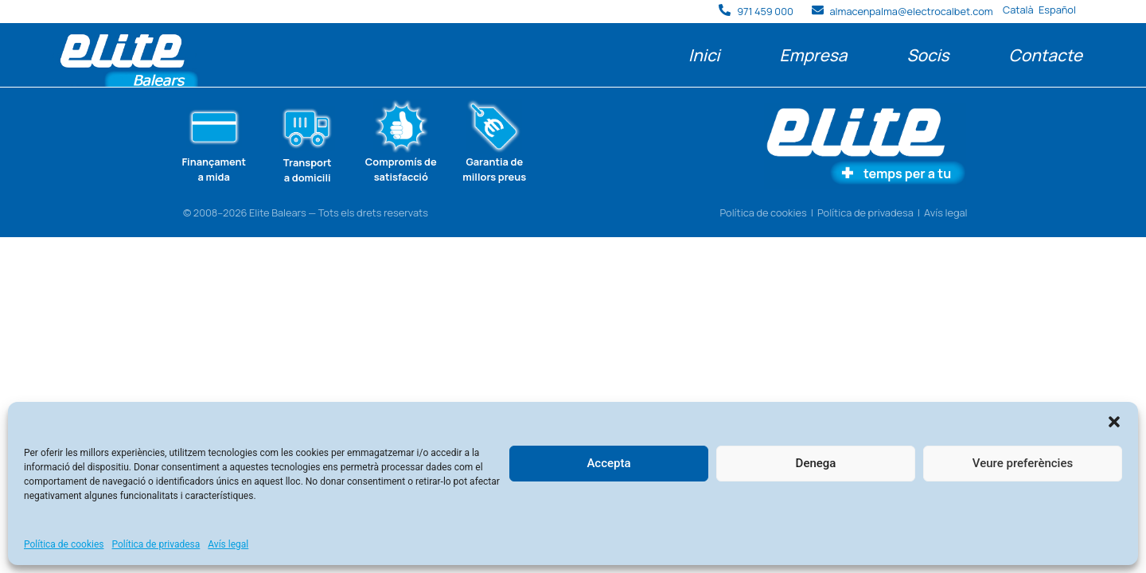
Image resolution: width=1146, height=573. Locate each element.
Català (1018, 9)
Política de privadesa (156, 544)
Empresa (813, 55)
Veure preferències (1023, 463)
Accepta (608, 463)
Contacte (1045, 55)
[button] (1114, 422)
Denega (816, 463)
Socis (927, 55)
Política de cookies (64, 544)
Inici (703, 55)
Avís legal (228, 544)
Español (1057, 9)
